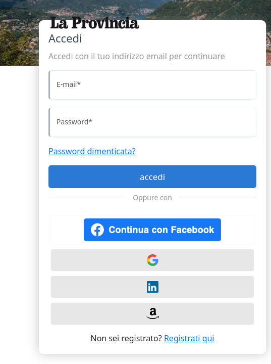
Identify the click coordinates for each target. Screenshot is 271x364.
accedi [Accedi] (152, 177)
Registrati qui (189, 338)
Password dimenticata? (92, 151)
